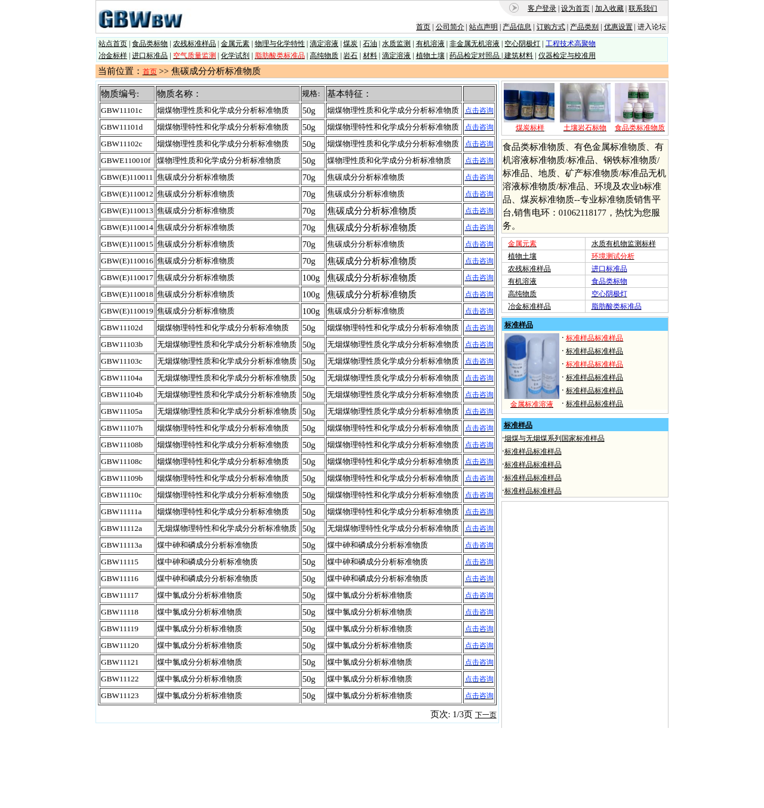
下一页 (486, 715)
